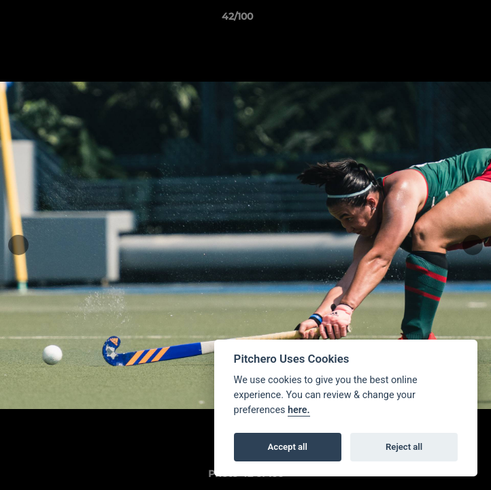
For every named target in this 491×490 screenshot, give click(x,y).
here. (299, 410)
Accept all (287, 447)
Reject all (404, 447)
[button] (442, 20)
